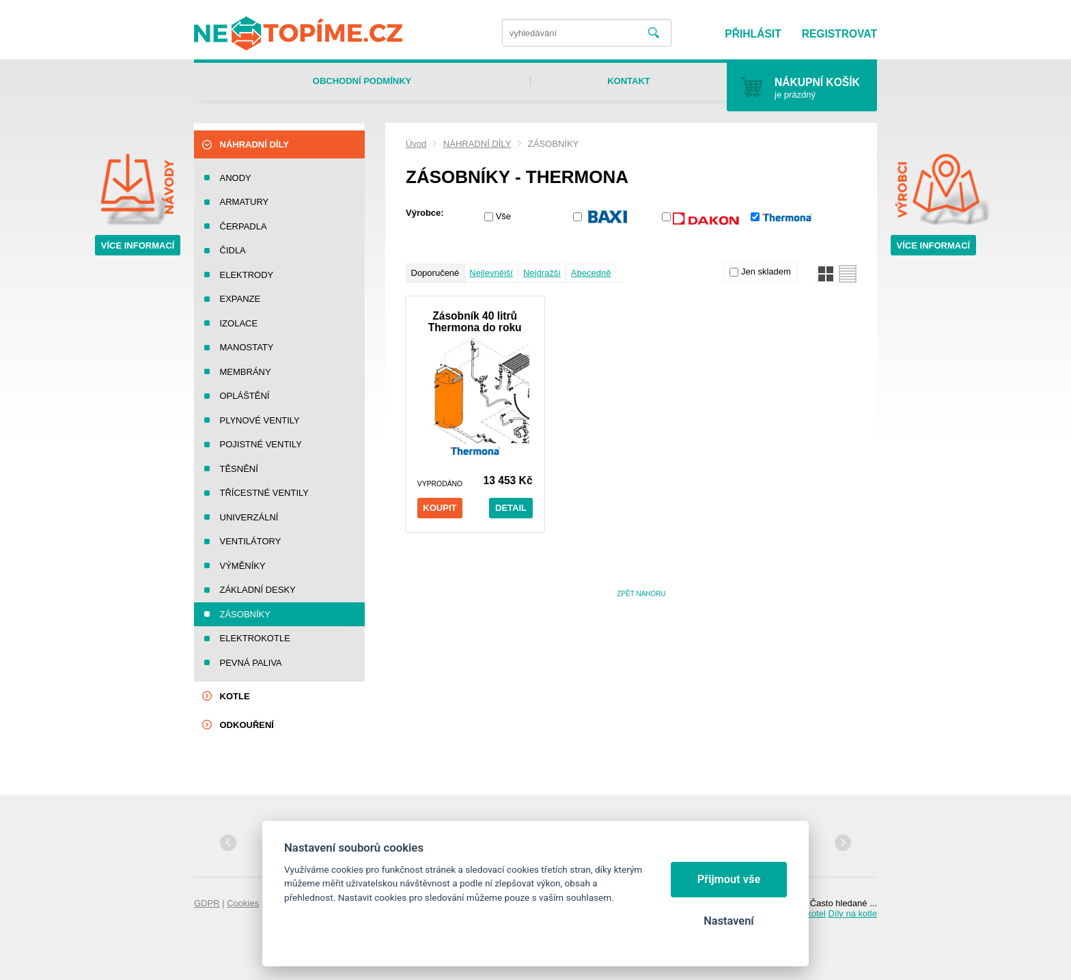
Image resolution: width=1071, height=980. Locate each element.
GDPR (207, 903)
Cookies (243, 903)
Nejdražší (542, 273)
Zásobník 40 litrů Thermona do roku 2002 (475, 321)
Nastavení (728, 920)
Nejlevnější (491, 273)
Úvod (416, 144)
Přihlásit (753, 34)
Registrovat (839, 34)
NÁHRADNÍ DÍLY (477, 144)
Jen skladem (766, 271)
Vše (503, 216)
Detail (511, 508)
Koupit (439, 508)
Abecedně (591, 273)
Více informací (138, 245)
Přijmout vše (729, 879)
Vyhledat (653, 33)
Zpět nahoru (641, 594)
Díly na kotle (852, 913)
